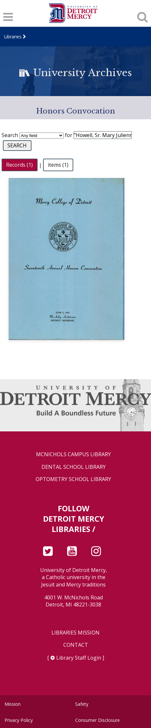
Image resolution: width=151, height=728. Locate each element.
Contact (75, 645)
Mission (12, 704)
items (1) (58, 165)
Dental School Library (73, 467)
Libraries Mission (75, 633)
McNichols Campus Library (73, 454)
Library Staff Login (78, 657)
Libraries (13, 37)
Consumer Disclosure (97, 720)
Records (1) (19, 165)
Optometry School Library (73, 479)
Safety (81, 704)
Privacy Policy (18, 720)
